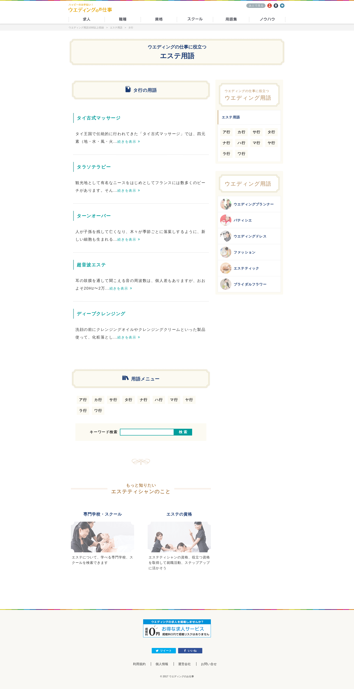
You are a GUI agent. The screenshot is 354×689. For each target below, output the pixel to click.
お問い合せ (209, 664)
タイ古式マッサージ (99, 117)
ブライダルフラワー (243, 284)
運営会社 (184, 664)
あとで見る (256, 5)
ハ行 (159, 400)
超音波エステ (91, 264)
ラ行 (83, 410)
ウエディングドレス (243, 236)
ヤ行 (189, 400)
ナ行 (144, 400)
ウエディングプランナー (247, 204)
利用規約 (139, 664)
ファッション (238, 252)
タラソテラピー (94, 166)
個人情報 (162, 664)
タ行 (129, 400)
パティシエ (236, 220)
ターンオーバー (94, 215)
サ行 (113, 400)
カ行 (98, 400)
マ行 (174, 400)
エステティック (239, 268)
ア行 (83, 400)
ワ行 (98, 410)
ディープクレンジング (101, 313)
